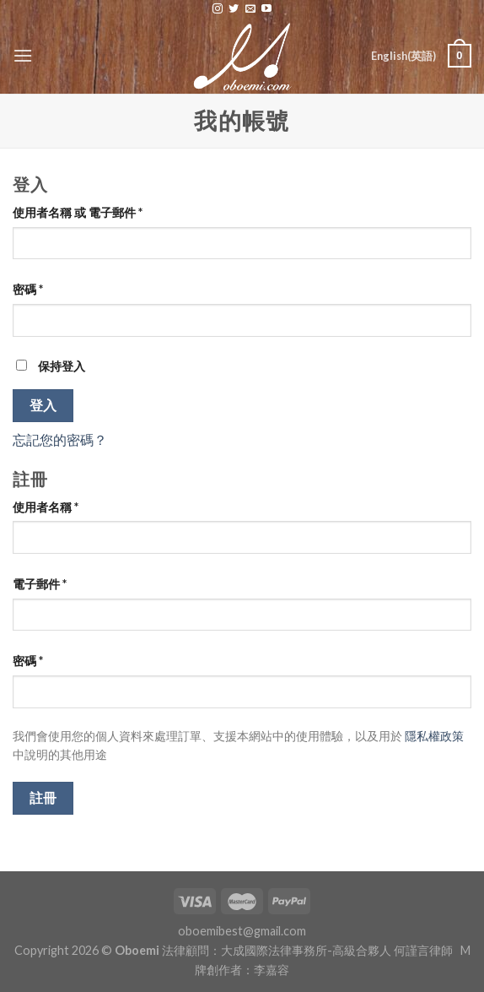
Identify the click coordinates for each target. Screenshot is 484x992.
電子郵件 (40, 584)
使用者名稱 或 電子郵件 (78, 212)
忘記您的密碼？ (60, 439)
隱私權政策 (434, 736)
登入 (43, 405)
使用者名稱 (45, 507)
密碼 (28, 289)
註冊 (43, 797)
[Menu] (23, 55)
